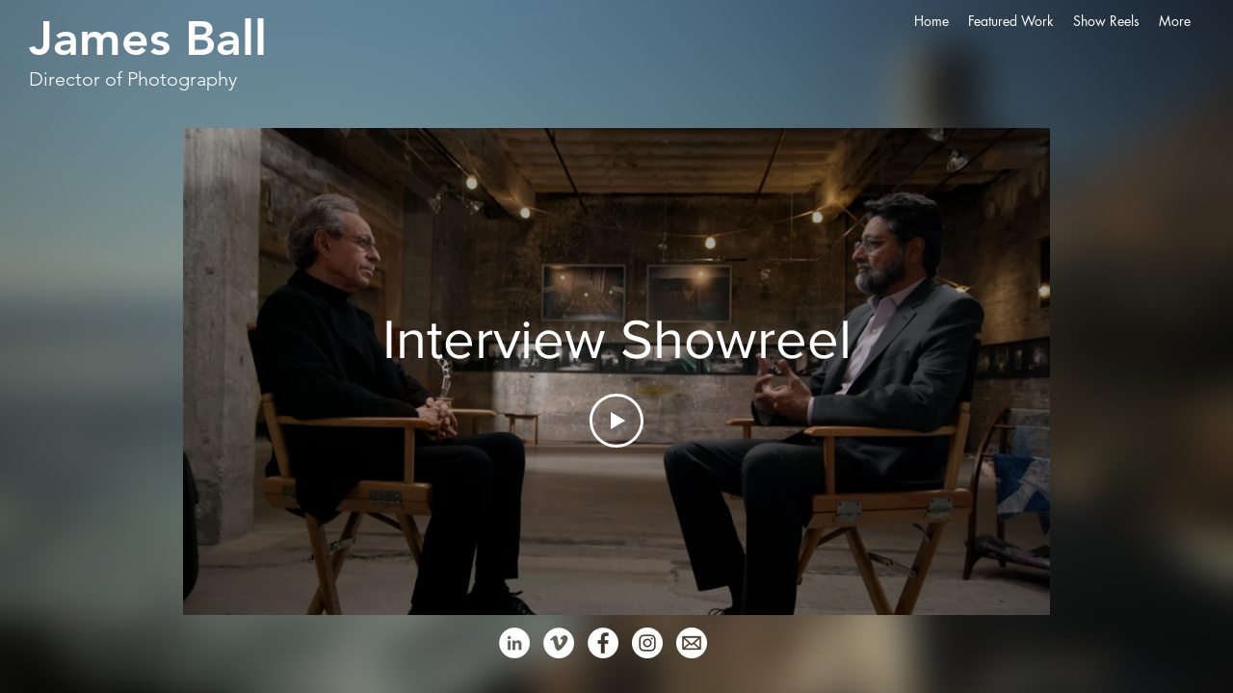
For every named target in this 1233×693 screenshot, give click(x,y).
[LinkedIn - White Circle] (514, 643)
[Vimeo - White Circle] (558, 643)
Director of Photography (133, 78)
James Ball (148, 38)
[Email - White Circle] (691, 643)
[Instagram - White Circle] (647, 643)
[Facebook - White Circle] (603, 643)
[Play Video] (616, 421)
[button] (1010, 21)
